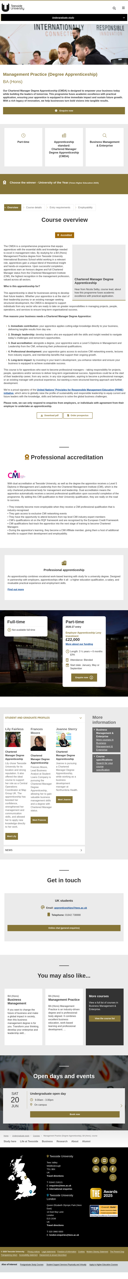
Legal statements (49, 1258)
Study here (10, 1148)
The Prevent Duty (117, 1258)
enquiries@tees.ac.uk (60, 1192)
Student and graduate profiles (27, 720)
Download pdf (50, 416)
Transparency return (9, 1262)
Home (6, 1143)
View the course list (105, 1022)
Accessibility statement (28, 1262)
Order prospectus (77, 416)
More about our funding (79, 646)
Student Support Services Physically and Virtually (66, 1271)
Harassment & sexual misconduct (53, 1262)
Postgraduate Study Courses (31, 1271)
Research (62, 1148)
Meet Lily (11, 838)
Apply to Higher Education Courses (103, 1271)
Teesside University (13, 7)
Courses (36, 1143)
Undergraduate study (63, 17)
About (74, 1148)
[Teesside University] (25, 1184)
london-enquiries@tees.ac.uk (64, 1242)
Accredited (64, 236)
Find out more (16, 591)
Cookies (81, 1258)
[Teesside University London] (30, 1199)
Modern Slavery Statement (97, 1258)
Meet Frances (39, 822)
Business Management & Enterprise (104, 141)
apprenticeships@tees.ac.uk (70, 910)
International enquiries (60, 1196)
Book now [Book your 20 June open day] (75, 1121)
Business (47, 1148)
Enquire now (66, 110)
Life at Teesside (29, 1148)
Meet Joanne (64, 802)
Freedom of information (66, 1258)
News (8, 852)
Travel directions (55, 1183)
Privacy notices (34, 1258)
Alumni (86, 1148)
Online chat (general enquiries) (64, 930)
